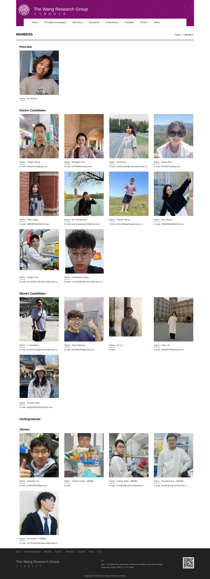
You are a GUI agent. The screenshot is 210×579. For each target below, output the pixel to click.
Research (94, 22)
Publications (112, 22)
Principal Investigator (55, 22)
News (157, 22)
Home (35, 22)
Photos (144, 22)
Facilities (129, 22)
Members (78, 22)
